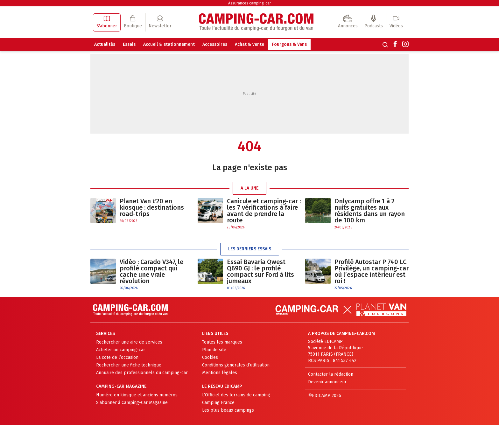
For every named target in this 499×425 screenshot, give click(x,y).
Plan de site (214, 349)
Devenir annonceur (327, 382)
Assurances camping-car (249, 3)
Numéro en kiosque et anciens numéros (137, 395)
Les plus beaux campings (228, 410)
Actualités (104, 44)
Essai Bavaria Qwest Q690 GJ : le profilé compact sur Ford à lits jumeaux (260, 271)
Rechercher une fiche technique (128, 365)
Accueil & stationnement (169, 44)
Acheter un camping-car (120, 349)
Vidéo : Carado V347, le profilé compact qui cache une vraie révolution (151, 271)
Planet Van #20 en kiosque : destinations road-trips (152, 207)
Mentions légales (219, 372)
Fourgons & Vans (289, 44)
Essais (129, 44)
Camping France (218, 402)
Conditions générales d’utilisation (236, 365)
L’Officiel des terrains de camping (236, 395)
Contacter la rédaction (330, 374)
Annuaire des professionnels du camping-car (142, 372)
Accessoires (214, 44)
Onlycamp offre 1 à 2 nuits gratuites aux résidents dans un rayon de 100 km (369, 210)
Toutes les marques (222, 342)
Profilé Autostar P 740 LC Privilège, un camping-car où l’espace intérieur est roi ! (371, 271)
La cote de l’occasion (117, 357)
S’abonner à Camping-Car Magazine (132, 402)
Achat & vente (249, 44)
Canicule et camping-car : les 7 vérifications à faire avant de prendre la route (264, 210)
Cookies (210, 357)
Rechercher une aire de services (129, 342)
